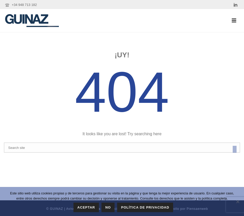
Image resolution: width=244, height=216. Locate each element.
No (108, 207)
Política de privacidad (145, 207)
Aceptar (86, 207)
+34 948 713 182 (24, 5)
